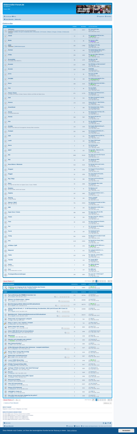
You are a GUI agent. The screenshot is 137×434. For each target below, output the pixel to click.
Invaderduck (13, 384)
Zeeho (10, 264)
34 (60, 297)
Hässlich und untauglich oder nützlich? (19, 339)
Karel (92, 170)
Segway (10, 193)
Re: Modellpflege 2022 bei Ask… (97, 35)
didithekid (93, 122)
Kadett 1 (92, 46)
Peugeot (10, 169)
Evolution (12, 336)
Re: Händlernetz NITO (94, 159)
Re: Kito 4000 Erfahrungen (95, 121)
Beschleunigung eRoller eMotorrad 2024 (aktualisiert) (24, 304)
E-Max (10, 54)
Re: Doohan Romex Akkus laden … (97, 49)
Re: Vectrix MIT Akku (94, 29)
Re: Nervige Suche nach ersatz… (97, 164)
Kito (9, 121)
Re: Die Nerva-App (93, 145)
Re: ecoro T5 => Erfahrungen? (96, 273)
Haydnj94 (93, 103)
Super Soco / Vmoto (14, 212)
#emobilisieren (7, 6)
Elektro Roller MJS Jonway (16, 326)
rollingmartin (15, 348)
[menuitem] (14, 16)
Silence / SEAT (12, 202)
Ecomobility (11, 59)
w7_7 (92, 30)
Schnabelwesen (94, 79)
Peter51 (92, 141)
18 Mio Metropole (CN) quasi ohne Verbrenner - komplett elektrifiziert (28, 347)
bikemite (93, 41)
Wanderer (93, 217)
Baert (92, 194)
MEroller (93, 36)
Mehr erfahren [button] (72, 430)
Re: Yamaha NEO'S (93, 259)
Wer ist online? (7, 407)
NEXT (9, 150)
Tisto (9, 221)
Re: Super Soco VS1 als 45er (96, 211)
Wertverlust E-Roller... (14, 379)
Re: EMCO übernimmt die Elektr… (97, 83)
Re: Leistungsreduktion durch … (97, 192)
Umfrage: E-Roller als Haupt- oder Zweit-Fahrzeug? (23, 368)
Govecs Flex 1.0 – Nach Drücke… (97, 102)
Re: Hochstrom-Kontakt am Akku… (97, 202)
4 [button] (102, 281)
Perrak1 (92, 60)
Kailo (11, 353)
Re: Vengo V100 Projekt (94, 140)
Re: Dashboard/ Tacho (94, 231)
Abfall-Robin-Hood (16, 332)
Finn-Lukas (93, 98)
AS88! (11, 392)
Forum (5, 9)
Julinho (92, 241)
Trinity (10, 236)
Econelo (10, 64)
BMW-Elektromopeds (19, 46)
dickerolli (93, 227)
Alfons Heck (13, 324)
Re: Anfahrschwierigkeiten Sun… (97, 78)
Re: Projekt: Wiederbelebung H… (97, 126)
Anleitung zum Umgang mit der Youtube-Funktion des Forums (26, 287)
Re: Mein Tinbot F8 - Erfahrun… (96, 216)
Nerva (10, 145)
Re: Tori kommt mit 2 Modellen (96, 226)
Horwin (10, 116)
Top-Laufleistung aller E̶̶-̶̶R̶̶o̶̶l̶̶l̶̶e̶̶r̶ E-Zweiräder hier (22, 295)
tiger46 (13, 301)
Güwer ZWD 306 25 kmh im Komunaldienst (20, 331)
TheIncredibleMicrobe (96, 50)
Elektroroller (8, 24)
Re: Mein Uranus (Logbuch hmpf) (97, 235)
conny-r (92, 65)
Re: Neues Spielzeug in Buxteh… (97, 221)
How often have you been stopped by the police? (22, 395)
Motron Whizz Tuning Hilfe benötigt (18, 351)
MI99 (11, 344)
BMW (9, 45)
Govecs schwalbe (93, 197)
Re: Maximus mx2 (93, 188)
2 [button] (98, 281)
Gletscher (12, 373)
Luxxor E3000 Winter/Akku (16, 360)
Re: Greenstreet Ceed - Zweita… (97, 107)
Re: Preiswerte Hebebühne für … (97, 130)
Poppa (92, 136)
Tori (9, 226)
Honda (10, 112)
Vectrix (10, 33)
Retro (9, 183)
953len (92, 117)
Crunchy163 (13, 361)
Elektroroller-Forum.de (14, 5)
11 (66, 305)
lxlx (91, 314)
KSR (9, 135)
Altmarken (11, 29)
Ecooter (10, 69)
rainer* (92, 355)
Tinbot (10, 217)
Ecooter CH (93, 70)
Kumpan (10, 131)
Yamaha (10, 259)
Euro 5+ (10, 372)
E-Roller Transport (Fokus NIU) (17, 364)
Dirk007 (92, 184)
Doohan (10, 50)
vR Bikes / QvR (12, 245)
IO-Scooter (43, 31)
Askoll (10, 35)
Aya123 (92, 299)
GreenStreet (11, 107)
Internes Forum (32, 288)
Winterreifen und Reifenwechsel (17, 355)
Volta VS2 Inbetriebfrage (15, 383)
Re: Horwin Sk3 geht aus (95, 116)
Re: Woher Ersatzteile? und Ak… (97, 97)
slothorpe (93, 93)
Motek (92, 308)
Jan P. (11, 381)
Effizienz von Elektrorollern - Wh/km (18, 299)
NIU (9, 155)
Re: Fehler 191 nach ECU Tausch (97, 154)
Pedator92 (93, 89)
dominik (92, 294)
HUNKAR (93, 198)
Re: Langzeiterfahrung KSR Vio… (97, 135)
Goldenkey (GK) (27, 31)
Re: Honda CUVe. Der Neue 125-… (97, 111)
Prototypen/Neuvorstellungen (17, 274)
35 (62, 297)
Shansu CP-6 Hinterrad (15, 387)
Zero (9, 269)
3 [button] (100, 281)
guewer (92, 74)
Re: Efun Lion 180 (93, 59)
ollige (11, 320)
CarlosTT (93, 146)
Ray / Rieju (11, 178)
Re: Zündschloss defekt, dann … (97, 207)
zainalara (12, 396)
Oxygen (54, 31)
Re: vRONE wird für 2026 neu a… (97, 245)
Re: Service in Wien (93, 40)
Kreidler (10, 126)
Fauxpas (93, 174)
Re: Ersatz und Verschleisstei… (96, 178)
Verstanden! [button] (126, 430)
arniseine (93, 160)
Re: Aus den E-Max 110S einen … (97, 54)
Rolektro (10, 188)
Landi (9, 140)
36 (64, 297)
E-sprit (20, 31)
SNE (9, 207)
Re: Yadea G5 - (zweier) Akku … (96, 254)
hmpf (92, 236)
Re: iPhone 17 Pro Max (94, 45)
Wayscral (11, 250)
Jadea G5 (93, 256)
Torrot (10, 231)
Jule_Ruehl (93, 383)
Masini (49, 31)
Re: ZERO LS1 (92, 269)
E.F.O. (10, 73)
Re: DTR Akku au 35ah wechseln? (97, 64)
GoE (9, 97)
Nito (9, 159)
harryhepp (93, 132)
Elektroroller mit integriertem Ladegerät (20, 318)
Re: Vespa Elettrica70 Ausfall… (96, 173)
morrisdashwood (94, 108)
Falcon (92, 165)
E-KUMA (10, 78)
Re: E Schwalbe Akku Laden (96, 183)
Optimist (92, 189)
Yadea (10, 255)
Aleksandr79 (13, 388)
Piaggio (10, 174)
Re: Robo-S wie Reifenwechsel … (97, 92)
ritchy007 (12, 377)
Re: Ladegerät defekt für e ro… (96, 250)
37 (66, 297)
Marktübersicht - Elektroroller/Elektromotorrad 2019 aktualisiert (27, 314)
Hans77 (14, 328)
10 (64, 305)
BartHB (92, 203)
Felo (9, 88)
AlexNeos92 (93, 260)
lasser (13, 296)
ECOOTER (91, 68)
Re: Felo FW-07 (92, 87)
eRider (16, 31)
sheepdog (93, 112)
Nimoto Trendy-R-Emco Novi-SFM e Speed (20, 375)
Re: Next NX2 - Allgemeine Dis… (97, 149)
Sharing (10, 197)
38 (68, 297)
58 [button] (109, 281)
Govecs (10, 102)
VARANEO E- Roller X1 (15, 391)
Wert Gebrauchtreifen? (15, 343)
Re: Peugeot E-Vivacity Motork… (97, 169)
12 (68, 305)
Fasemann (93, 222)
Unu (9, 240)
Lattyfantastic (94, 232)
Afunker (92, 208)
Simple (59, 31)
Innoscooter (36, 31)
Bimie (10, 40)
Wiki (9, 9)
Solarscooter (65, 31)
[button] (93, 281)
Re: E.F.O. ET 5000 (93, 73)
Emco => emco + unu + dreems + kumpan (20, 322)
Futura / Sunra (12, 93)
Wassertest (11, 335)
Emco (10, 83)
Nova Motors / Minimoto (15, 164)
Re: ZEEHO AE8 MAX (94, 264)
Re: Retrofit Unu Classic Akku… (96, 240)
